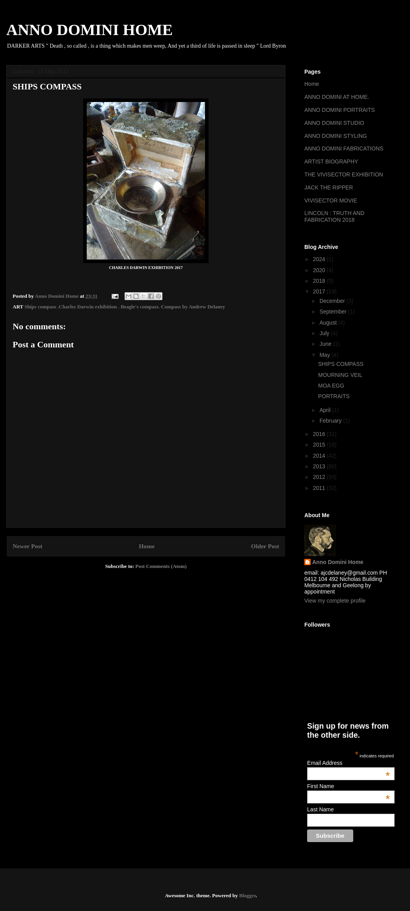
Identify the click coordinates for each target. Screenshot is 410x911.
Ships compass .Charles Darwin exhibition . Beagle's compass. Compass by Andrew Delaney (124, 307)
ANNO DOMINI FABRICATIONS (343, 148)
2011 (320, 488)
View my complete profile (334, 600)
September (333, 311)
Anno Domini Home (337, 562)
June (326, 344)
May (325, 355)
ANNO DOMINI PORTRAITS (339, 110)
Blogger (247, 895)
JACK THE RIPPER (328, 187)
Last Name (320, 809)
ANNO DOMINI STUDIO (334, 123)
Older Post (265, 546)
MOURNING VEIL (340, 375)
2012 (320, 477)
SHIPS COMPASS (340, 364)
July (325, 333)
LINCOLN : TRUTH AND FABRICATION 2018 (334, 216)
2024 (320, 259)
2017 (320, 291)
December (332, 301)
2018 (320, 281)
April (325, 410)
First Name (348, 786)
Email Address (348, 763)
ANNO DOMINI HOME (89, 30)
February (331, 420)
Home (147, 546)
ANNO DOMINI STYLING (335, 136)
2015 (320, 445)
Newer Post (28, 546)
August (328, 322)
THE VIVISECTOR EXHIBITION (343, 174)
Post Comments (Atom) (160, 566)
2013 (320, 466)
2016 (320, 434)
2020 (320, 270)
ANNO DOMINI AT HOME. (336, 97)
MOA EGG (331, 385)
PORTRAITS (334, 396)
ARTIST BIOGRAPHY (331, 161)
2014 (320, 456)
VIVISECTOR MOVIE (330, 200)
